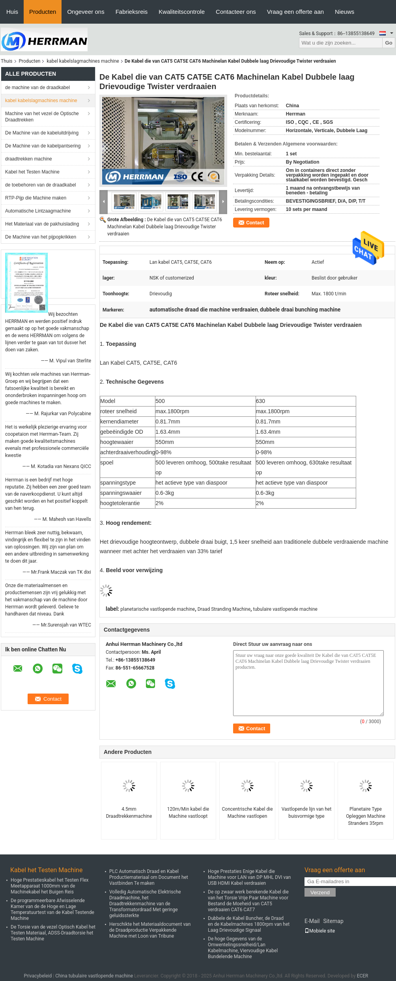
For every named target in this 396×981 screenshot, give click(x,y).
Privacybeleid (38, 976)
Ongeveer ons (85, 11)
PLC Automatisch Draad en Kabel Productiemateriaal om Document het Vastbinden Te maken (148, 877)
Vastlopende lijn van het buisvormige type (307, 812)
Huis (12, 11)
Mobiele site (319, 931)
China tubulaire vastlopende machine (94, 976)
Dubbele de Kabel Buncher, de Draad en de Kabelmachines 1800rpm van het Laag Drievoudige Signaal (249, 924)
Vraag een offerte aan (295, 11)
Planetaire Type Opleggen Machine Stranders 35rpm (365, 816)
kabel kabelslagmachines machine (83, 61)
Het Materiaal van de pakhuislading (42, 224)
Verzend (320, 892)
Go (388, 43)
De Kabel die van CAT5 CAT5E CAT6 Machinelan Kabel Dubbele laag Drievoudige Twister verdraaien (164, 227)
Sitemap (333, 921)
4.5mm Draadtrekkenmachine (129, 812)
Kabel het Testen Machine (32, 172)
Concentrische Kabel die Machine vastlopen (247, 812)
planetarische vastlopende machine (157, 609)
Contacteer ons (236, 11)
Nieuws (344, 11)
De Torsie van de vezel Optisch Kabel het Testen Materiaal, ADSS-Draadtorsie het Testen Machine (53, 933)
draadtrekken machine (28, 159)
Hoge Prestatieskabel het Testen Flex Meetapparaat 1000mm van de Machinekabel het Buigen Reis (50, 886)
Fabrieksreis (132, 11)
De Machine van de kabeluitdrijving (41, 133)
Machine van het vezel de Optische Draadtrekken (42, 117)
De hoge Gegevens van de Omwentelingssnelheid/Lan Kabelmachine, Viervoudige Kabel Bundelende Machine (243, 947)
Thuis (7, 61)
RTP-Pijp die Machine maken (35, 198)
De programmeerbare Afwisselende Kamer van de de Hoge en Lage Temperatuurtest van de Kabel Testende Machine (52, 909)
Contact (255, 223)
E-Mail (311, 921)
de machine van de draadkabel (37, 87)
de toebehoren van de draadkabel (40, 185)
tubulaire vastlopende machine (285, 609)
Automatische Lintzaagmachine (38, 211)
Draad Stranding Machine (224, 609)
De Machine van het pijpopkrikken (40, 237)
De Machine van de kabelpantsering (42, 146)
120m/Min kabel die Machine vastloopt (188, 812)
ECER (362, 976)
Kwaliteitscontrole (182, 11)
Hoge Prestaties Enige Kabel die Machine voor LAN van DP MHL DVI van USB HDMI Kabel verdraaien (249, 877)
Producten (42, 11)
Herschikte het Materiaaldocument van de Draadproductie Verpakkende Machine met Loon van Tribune (150, 930)
